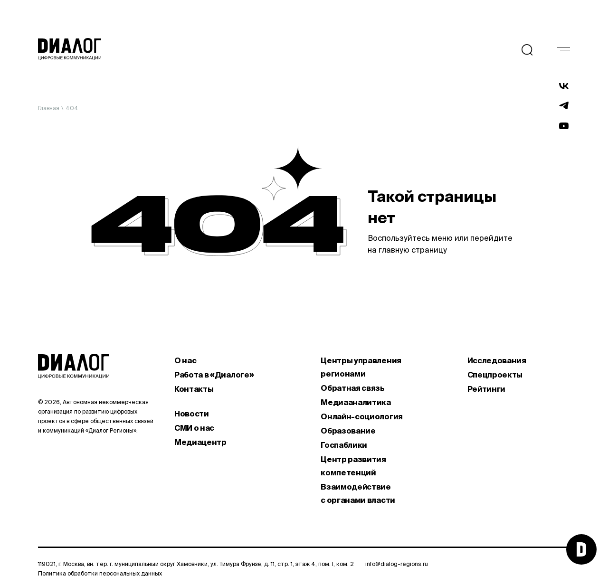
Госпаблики (344, 445)
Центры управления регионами (361, 367)
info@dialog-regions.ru (396, 564)
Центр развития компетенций (353, 466)
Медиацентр (200, 442)
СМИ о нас (194, 428)
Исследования (496, 360)
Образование (348, 430)
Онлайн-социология (362, 416)
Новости (191, 413)
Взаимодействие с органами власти (358, 493)
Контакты (193, 389)
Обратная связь (353, 388)
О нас (185, 360)
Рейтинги (486, 389)
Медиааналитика (356, 402)
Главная (48, 108)
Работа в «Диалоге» (214, 374)
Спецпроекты (494, 374)
